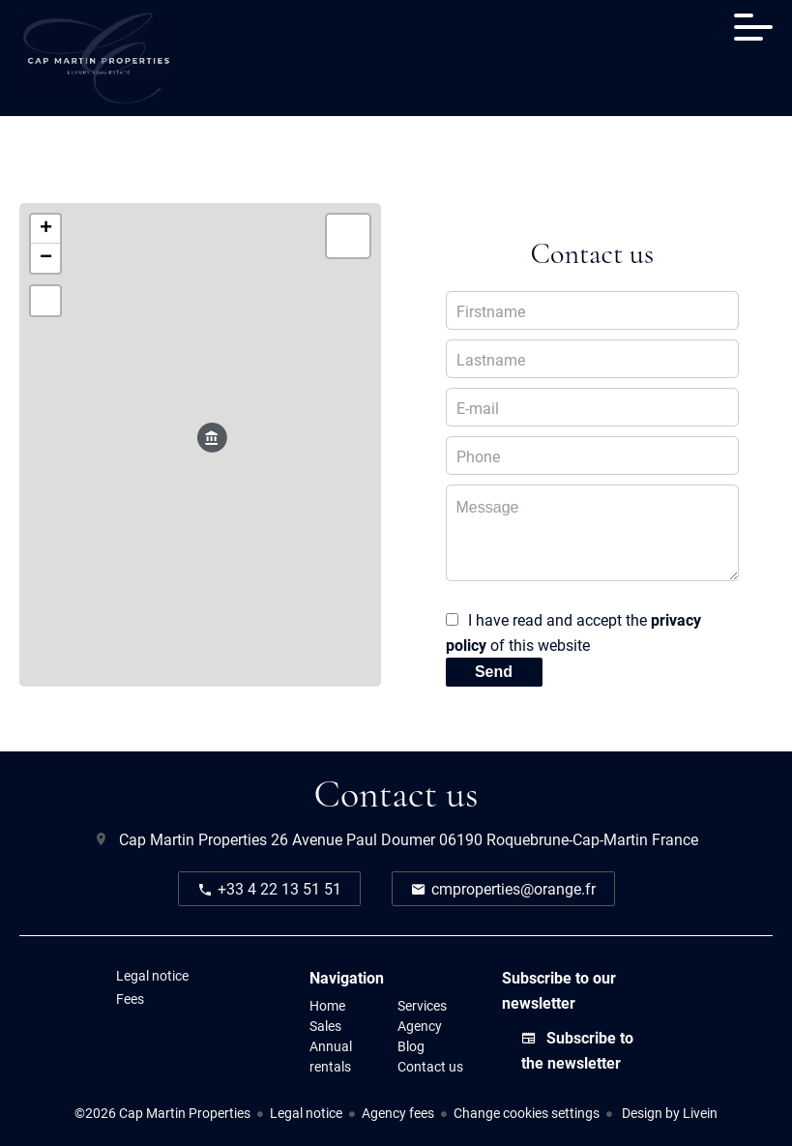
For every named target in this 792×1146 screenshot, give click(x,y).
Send (494, 671)
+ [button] (46, 229)
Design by (668, 1112)
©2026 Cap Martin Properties (162, 1112)
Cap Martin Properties (193, 839)
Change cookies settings (527, 1112)
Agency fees (398, 1112)
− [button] (46, 258)
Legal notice (306, 1112)
